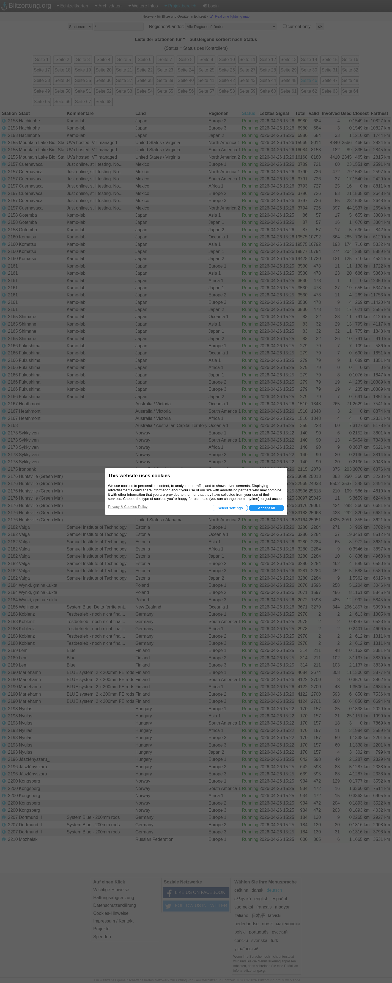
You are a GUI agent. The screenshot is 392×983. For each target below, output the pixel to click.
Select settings (230, 508)
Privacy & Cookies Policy (128, 507)
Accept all (266, 508)
